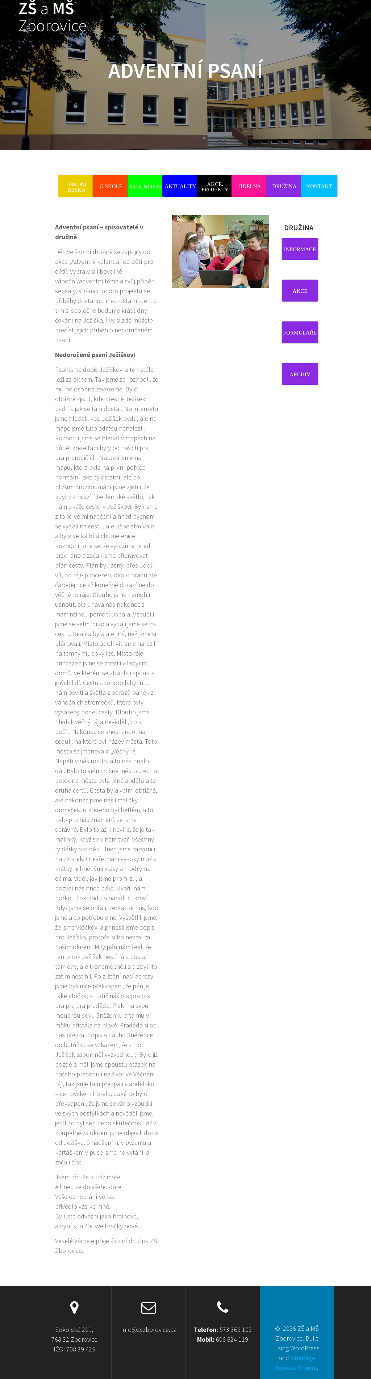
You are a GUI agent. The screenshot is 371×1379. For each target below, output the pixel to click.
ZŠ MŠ (52, 17)
